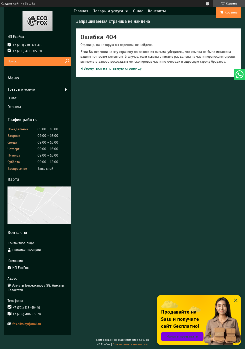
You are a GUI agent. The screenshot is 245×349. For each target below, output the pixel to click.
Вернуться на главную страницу (113, 68)
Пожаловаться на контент (130, 344)
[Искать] (66, 61)
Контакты (157, 10)
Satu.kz (144, 340)
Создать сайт (10, 3)
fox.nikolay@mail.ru (26, 324)
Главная (81, 10)
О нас (138, 10)
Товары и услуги (108, 10)
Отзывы (14, 107)
